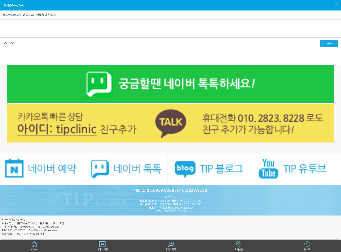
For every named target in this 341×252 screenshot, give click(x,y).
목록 (329, 43)
